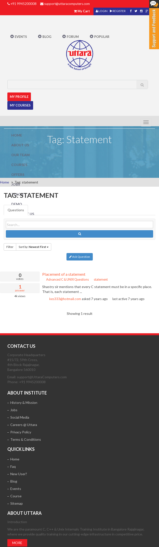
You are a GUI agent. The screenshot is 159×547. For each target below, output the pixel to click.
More (17, 543)
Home (16, 135)
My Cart (84, 11)
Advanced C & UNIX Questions (65, 279)
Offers (17, 174)
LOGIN (101, 11)
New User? (18, 474)
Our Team (20, 155)
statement (99, 279)
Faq (13, 466)
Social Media (19, 417)
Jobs (15, 184)
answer (20, 288)
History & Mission (23, 402)
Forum (73, 37)
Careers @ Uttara (23, 425)
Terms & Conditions (25, 439)
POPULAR (101, 37)
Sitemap (16, 503)
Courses (19, 165)
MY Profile (19, 97)
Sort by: (34, 247)
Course (16, 496)
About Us (20, 145)
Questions (16, 210)
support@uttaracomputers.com (67, 4)
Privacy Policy (20, 432)
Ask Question (79, 256)
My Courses (20, 105)
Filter (9, 247)
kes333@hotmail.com (65, 299)
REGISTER (118, 11)
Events (21, 37)
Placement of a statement (63, 274)
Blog (46, 37)
